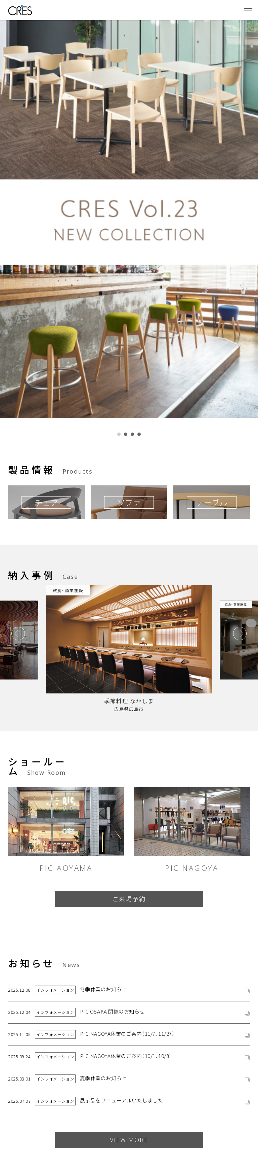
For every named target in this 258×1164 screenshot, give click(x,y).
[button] (119, 434)
